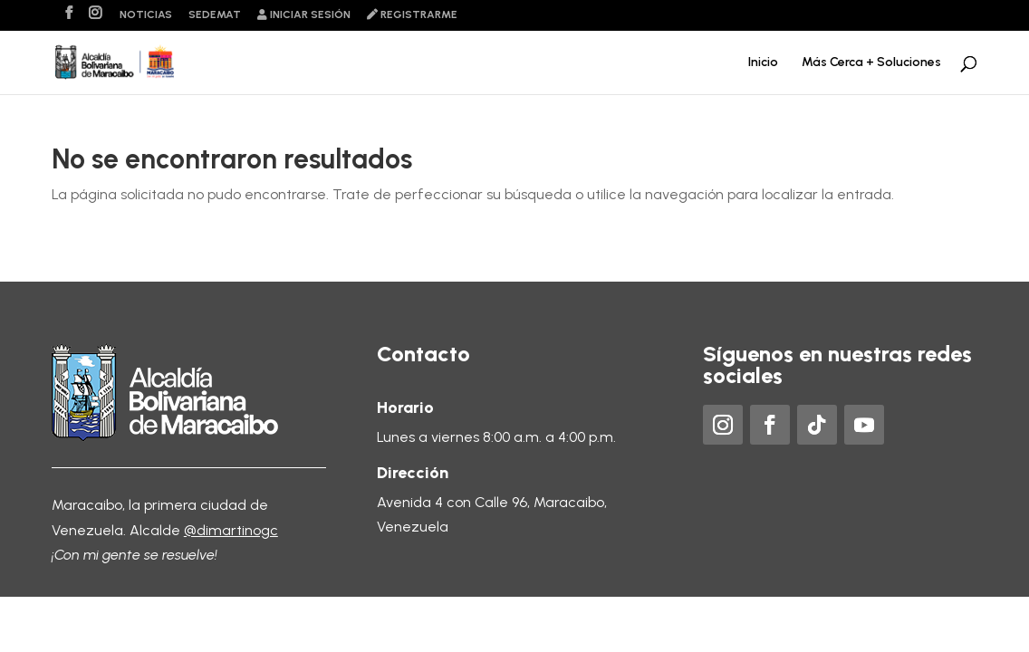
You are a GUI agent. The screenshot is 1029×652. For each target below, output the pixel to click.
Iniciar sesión (304, 15)
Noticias (146, 15)
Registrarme (412, 15)
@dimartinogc (231, 530)
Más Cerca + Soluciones (871, 63)
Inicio (763, 63)
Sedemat (214, 15)
